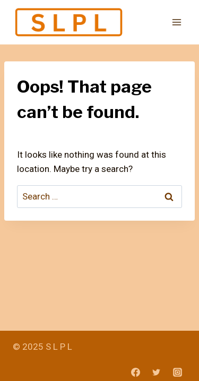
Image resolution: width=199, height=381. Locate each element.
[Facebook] (136, 372)
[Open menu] (176, 22)
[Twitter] (157, 372)
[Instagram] (177, 372)
